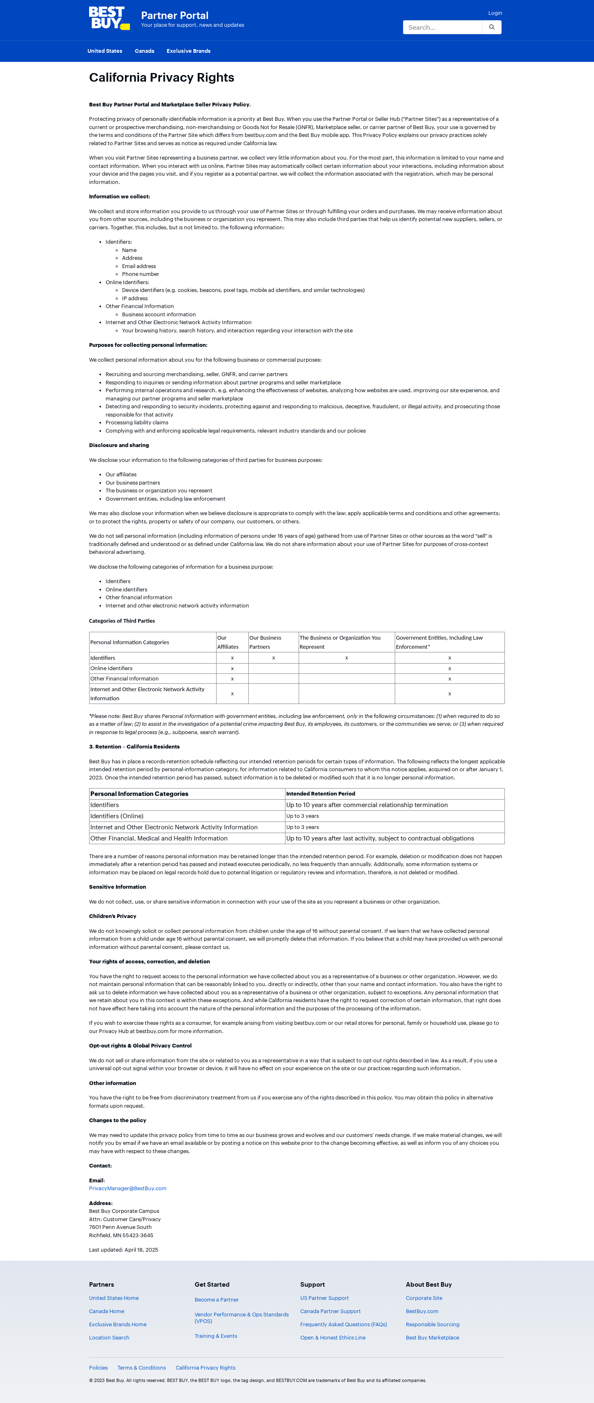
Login (495, 12)
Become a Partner (217, 1299)
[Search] (442, 27)
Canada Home (106, 1311)
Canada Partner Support (330, 1311)
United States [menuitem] (105, 50)
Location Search (109, 1337)
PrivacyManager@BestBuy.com (128, 1188)
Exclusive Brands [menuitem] (189, 50)
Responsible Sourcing (433, 1324)
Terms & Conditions (142, 1367)
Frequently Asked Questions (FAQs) (343, 1324)
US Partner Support (324, 1298)
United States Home (114, 1298)
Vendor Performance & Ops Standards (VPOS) (242, 1317)
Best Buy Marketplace (432, 1337)
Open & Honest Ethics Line (332, 1337)
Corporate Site (424, 1298)
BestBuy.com (422, 1311)
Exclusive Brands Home (117, 1324)
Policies (98, 1367)
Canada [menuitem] (144, 50)
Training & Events (216, 1335)
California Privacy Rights (206, 1367)
